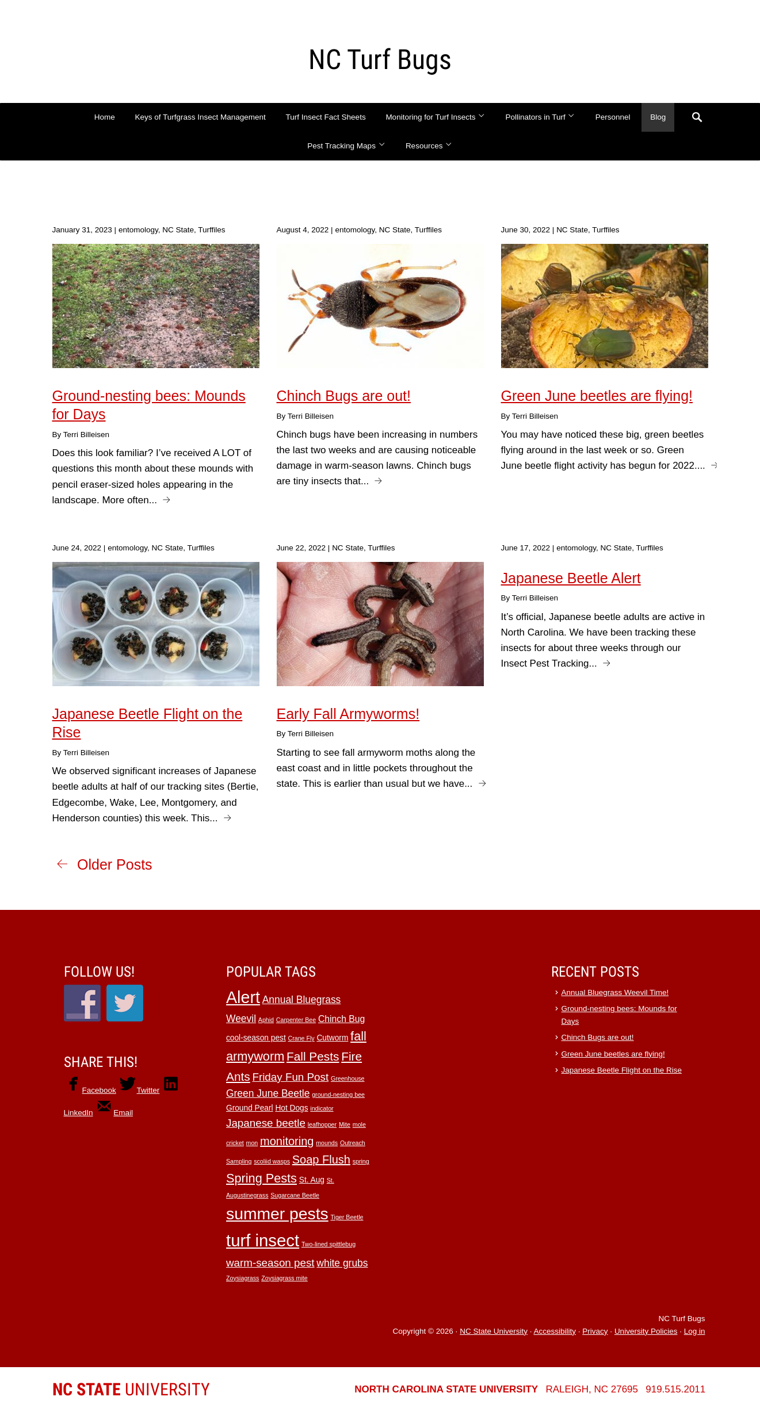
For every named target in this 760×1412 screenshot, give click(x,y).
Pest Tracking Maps (346, 145)
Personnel (613, 117)
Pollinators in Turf (540, 117)
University (131, 1389)
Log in (694, 1331)
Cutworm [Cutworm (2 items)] (332, 1038)
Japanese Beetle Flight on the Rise (622, 1070)
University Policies (646, 1331)
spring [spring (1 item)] (361, 1161)
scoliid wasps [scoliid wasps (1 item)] (272, 1161)
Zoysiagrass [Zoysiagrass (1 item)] (242, 1278)
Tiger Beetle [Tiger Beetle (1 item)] (346, 1217)
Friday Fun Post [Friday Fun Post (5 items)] (290, 1077)
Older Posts (114, 864)
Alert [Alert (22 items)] (243, 997)
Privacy (595, 1331)
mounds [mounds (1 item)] (327, 1142)
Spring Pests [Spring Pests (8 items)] (261, 1178)
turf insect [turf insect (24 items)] (262, 1240)
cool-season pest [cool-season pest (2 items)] (256, 1038)
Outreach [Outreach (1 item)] (352, 1142)
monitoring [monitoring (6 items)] (287, 1141)
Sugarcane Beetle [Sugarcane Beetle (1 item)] (294, 1195)
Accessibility (554, 1331)
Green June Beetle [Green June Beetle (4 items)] (268, 1093)
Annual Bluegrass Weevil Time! (615, 992)
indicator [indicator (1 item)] (321, 1108)
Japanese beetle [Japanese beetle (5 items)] (265, 1123)
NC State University (494, 1331)
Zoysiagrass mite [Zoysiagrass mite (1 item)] (284, 1278)
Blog (658, 117)
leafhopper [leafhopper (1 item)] (322, 1124)
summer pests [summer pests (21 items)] (277, 1213)
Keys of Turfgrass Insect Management (200, 117)
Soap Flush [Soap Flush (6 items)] (321, 1159)
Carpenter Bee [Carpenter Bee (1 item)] (296, 1019)
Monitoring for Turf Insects (435, 117)
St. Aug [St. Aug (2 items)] (311, 1180)
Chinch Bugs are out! (598, 1037)
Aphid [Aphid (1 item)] (266, 1019)
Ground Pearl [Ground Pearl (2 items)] (249, 1108)
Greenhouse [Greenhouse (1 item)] (348, 1078)
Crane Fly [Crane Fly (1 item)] (301, 1038)
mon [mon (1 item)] (252, 1142)
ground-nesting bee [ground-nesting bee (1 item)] (338, 1094)
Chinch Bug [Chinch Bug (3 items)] (341, 1019)
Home (104, 117)
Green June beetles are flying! (613, 1054)
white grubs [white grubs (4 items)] (342, 1263)
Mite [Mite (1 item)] (344, 1124)
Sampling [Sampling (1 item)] (238, 1161)
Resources (429, 145)
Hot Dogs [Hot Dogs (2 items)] (291, 1108)
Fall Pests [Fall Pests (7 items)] (313, 1056)
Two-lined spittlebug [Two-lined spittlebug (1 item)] (328, 1244)
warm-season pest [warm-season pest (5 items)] (270, 1263)
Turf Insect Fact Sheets (326, 117)
